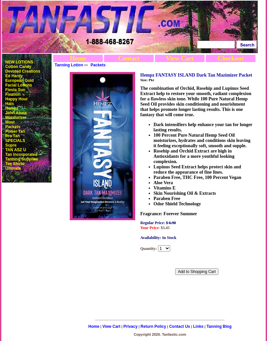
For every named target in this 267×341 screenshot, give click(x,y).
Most (10, 122)
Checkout (231, 58)
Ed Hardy (14, 76)
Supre (11, 145)
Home (78, 58)
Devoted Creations (22, 71)
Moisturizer (15, 117)
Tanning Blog (219, 326)
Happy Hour (16, 99)
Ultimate (13, 168)
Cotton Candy (18, 66)
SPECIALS (15, 140)
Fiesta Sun (15, 89)
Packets (12, 126)
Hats (9, 103)
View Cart (180, 58)
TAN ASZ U (15, 150)
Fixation (12, 94)
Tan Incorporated (21, 154)
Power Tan (15, 131)
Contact (128, 58)
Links (198, 326)
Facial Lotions (18, 85)
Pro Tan (12, 136)
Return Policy (153, 326)
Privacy (130, 326)
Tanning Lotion (69, 65)
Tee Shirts (14, 163)
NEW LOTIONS (19, 62)
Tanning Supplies (21, 159)
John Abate (16, 113)
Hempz (11, 108)
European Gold (19, 80)
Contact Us (179, 326)
